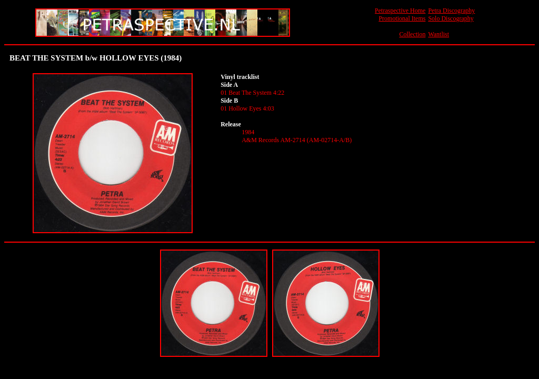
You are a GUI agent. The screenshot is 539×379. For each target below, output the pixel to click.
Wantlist (438, 34)
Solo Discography (450, 18)
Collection (412, 34)
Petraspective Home (400, 10)
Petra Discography (451, 10)
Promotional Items (401, 18)
